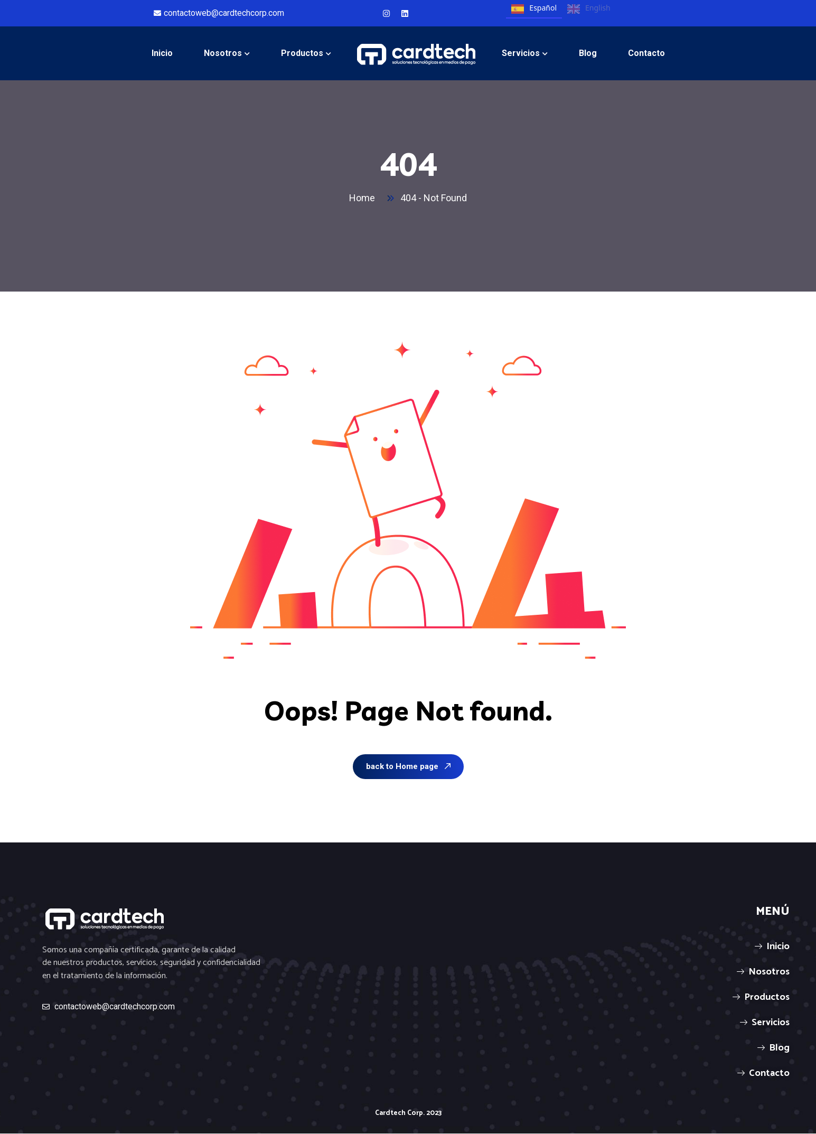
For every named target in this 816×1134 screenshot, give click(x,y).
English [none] (589, 9)
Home (364, 197)
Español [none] (534, 9)
